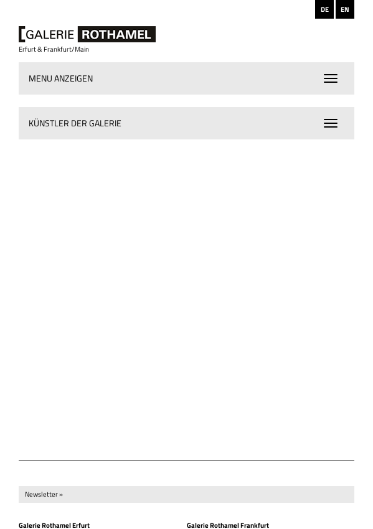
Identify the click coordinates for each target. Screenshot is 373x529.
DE (325, 9)
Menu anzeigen (61, 78)
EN (345, 9)
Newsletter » (44, 494)
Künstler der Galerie (75, 122)
